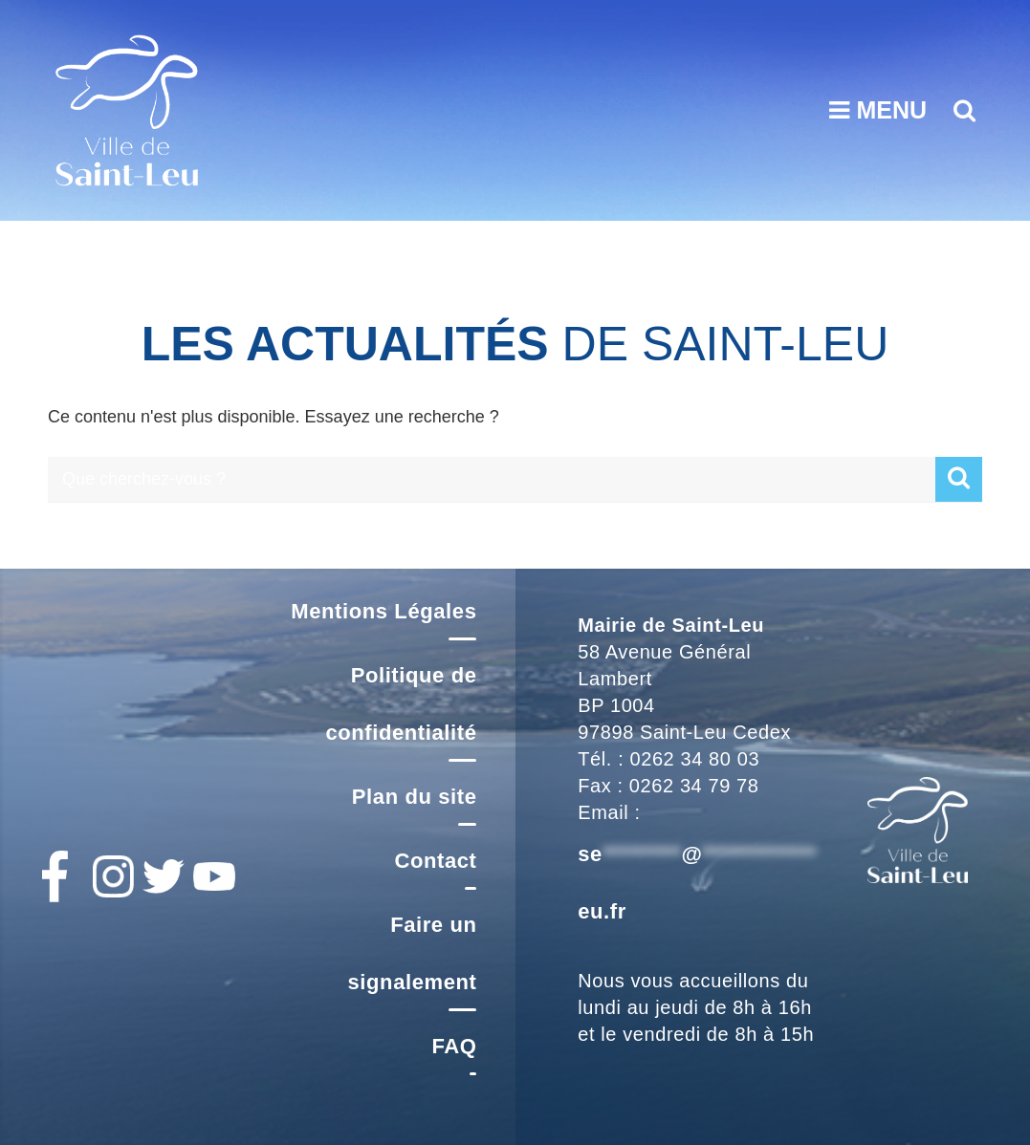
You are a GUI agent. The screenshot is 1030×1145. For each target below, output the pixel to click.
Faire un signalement (412, 953)
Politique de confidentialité (400, 704)
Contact (435, 861)
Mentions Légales (383, 611)
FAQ (453, 1046)
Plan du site (414, 797)
